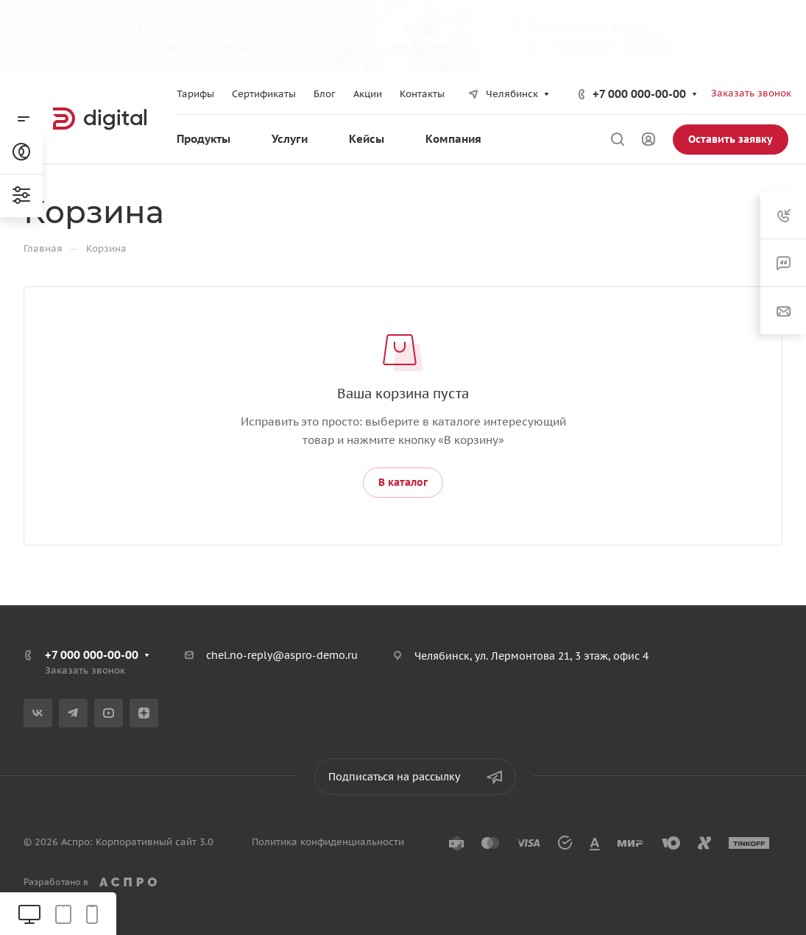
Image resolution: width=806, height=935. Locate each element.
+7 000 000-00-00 (639, 94)
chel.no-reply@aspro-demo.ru (282, 655)
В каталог (403, 482)
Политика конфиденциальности (328, 842)
